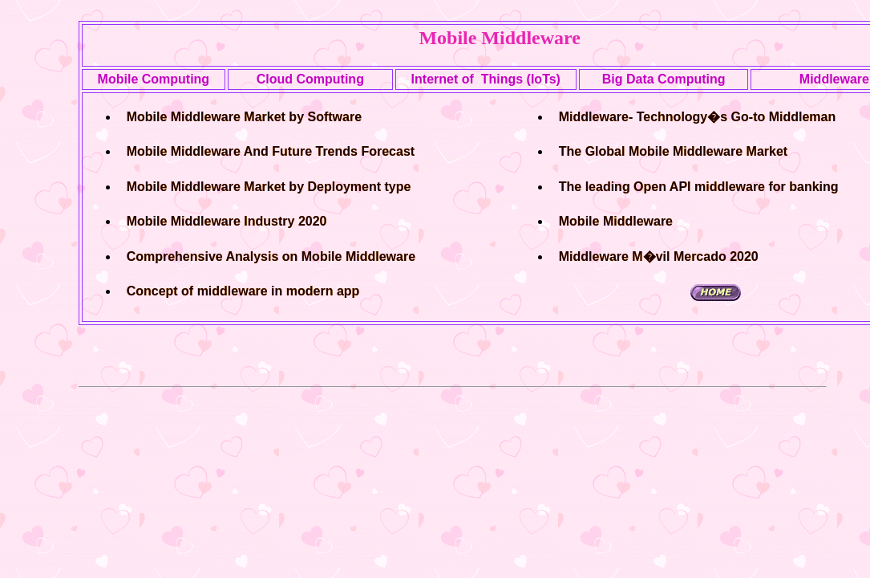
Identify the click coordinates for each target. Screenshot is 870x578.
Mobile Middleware (616, 221)
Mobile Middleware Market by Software (244, 117)
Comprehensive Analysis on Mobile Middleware (271, 256)
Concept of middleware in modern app (243, 291)
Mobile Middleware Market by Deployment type (269, 186)
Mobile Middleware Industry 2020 (227, 221)
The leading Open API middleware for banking (699, 186)
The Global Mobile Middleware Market (673, 151)
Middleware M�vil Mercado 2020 (659, 256)
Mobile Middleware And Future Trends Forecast (271, 151)
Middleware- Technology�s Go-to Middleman (697, 117)
